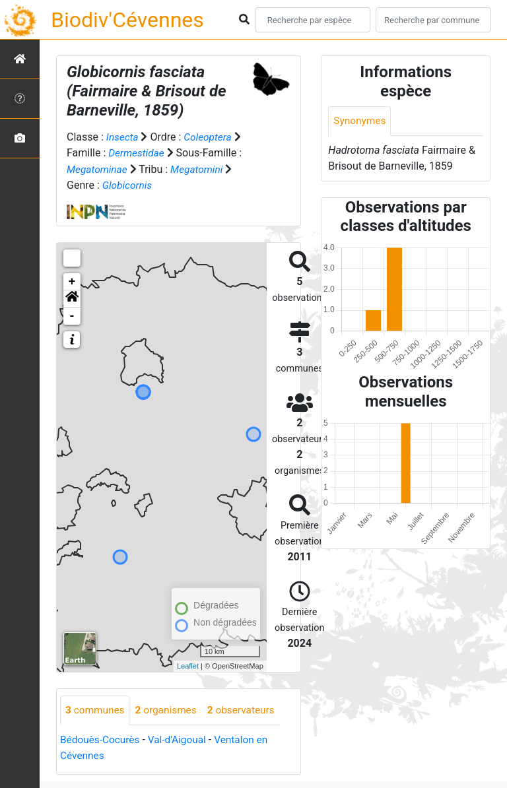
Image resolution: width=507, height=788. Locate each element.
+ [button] (72, 281)
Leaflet (188, 666)
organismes (169, 710)
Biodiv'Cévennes (127, 19)
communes (96, 710)
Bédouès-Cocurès (101, 739)
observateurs (247, 710)
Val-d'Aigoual (181, 739)
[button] (72, 298)
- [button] (72, 315)
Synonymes (360, 121)
